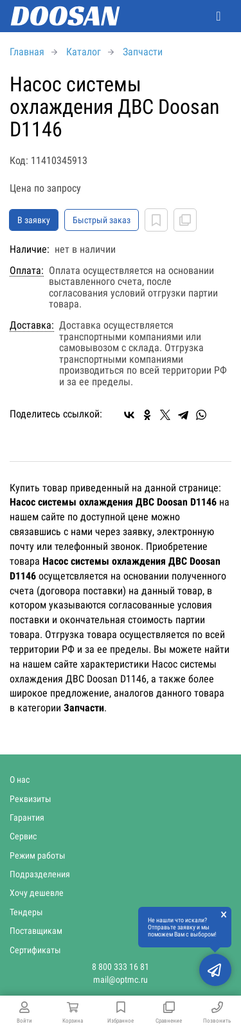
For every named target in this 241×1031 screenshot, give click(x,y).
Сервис (23, 836)
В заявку (33, 220)
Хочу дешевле (37, 893)
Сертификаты (35, 950)
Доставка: (32, 325)
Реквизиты (30, 799)
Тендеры (26, 912)
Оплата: (27, 271)
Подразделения (40, 874)
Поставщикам (36, 931)
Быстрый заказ (101, 220)
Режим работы (38, 855)
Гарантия (27, 817)
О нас (20, 779)
